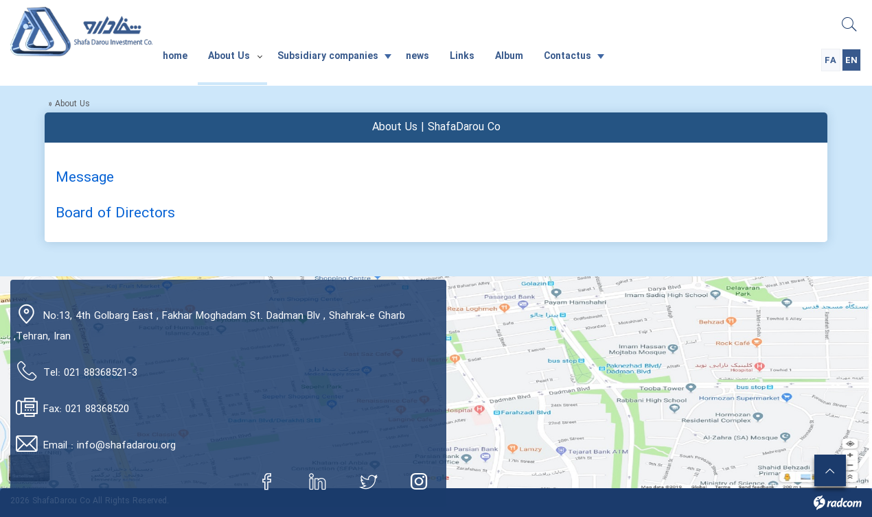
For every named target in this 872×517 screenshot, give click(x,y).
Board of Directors (115, 213)
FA (830, 60)
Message (85, 178)
